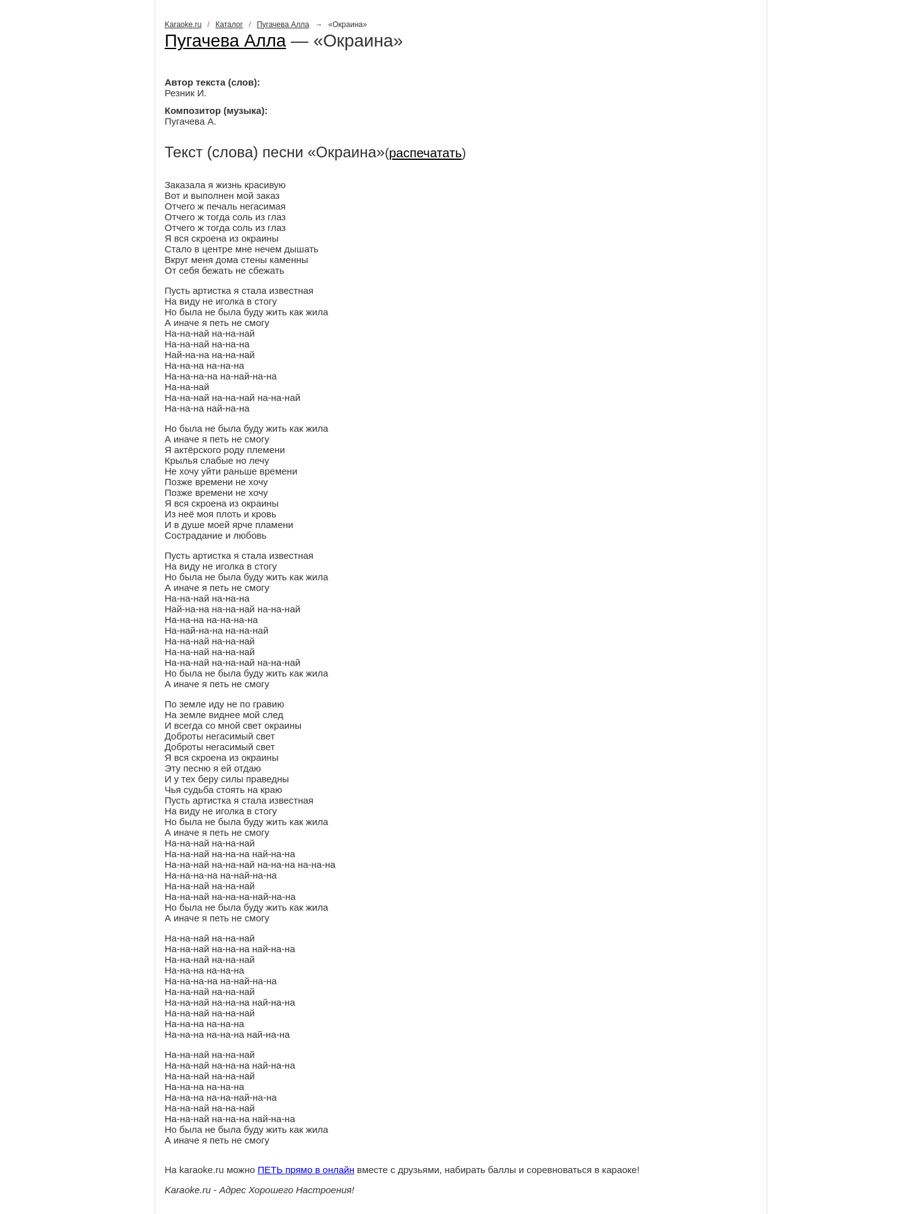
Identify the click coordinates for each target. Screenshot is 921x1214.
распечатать (425, 153)
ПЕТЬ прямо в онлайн (305, 1169)
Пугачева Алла (283, 24)
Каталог (229, 24)
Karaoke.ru (183, 24)
